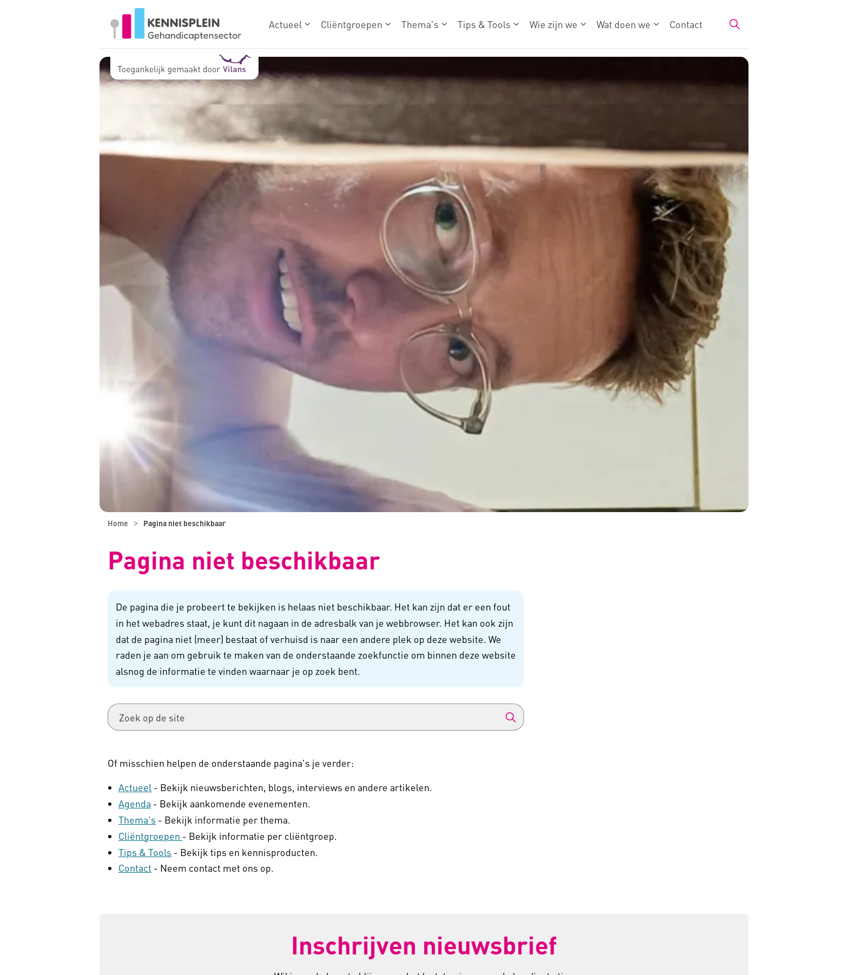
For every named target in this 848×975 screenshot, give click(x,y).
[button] (510, 717)
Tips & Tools (484, 24)
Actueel (285, 24)
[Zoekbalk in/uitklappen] (734, 24)
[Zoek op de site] (316, 717)
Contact (686, 24)
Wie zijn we (553, 24)
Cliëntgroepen (351, 24)
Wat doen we (624, 24)
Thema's (420, 24)
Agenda (134, 803)
